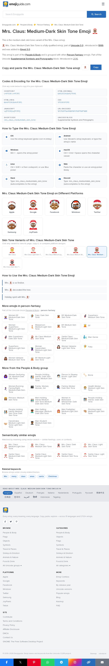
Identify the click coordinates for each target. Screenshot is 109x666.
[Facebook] (5, 521)
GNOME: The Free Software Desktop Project (23, 641)
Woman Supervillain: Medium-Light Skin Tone (41, 349)
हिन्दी (35, 497)
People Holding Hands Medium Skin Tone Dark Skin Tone (13, 412)
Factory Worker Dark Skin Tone (66, 387)
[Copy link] (88, 662)
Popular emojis (63, 593)
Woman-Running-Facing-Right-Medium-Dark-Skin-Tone (14, 389)
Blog (58, 597)
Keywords (60, 581)
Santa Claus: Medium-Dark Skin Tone (67, 338)
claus (23, 476)
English (8, 493)
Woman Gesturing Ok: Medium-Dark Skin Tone (14, 376)
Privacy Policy (9, 625)
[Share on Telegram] (61, 662)
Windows (7, 589)
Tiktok (5, 605)
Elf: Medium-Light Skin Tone (40, 359)
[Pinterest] (16, 521)
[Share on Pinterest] (34, 662)
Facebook (7, 585)
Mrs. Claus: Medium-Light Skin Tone (14, 446)
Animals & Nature (10, 557)
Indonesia (45, 497)
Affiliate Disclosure (11, 629)
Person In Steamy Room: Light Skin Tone (67, 376)
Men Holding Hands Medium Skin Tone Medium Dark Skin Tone (41, 401)
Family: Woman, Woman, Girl (39, 387)
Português (77, 493)
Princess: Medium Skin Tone (14, 399)
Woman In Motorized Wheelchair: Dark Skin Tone (67, 401)
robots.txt (102, 654)
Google (6, 581)
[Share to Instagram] (75, 662)
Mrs (5, 476)
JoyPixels (7, 601)
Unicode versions (64, 589)
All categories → (63, 565)
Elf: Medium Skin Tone (66, 326)
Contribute (7, 617)
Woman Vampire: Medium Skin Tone (14, 359)
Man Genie (90, 337)
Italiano (51, 493)
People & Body (26, 25)
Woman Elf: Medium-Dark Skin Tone (14, 317)
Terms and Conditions (12, 621)
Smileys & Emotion (11, 553)
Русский (89, 493)
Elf (86, 325)
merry (14, 476)
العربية (26, 497)
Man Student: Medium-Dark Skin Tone (40, 423)
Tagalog (56, 497)
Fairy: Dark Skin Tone (39, 316)
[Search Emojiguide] (45, 14)
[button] (27, 92)
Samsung (7, 597)
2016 (75, 58)
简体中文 (100, 493)
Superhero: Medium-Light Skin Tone (14, 348)
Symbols (7, 545)
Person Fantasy (43, 25)
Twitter (6, 593)
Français (40, 493)
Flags (5, 537)
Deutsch (29, 493)
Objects (6, 541)
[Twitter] (11, 521)
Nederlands (63, 493)
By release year (63, 585)
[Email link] (102, 662)
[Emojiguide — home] (16, 4)
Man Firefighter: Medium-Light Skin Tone (67, 411)
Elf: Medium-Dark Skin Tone (66, 316)
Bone (88, 375)
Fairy (87, 347)
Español (18, 493)
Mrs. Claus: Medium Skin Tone (41, 445)
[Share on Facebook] (6, 662)
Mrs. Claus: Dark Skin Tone (66, 445)
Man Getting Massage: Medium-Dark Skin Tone (41, 411)
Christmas (52, 476)
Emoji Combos (62, 577)
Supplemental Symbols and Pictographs (76, 120)
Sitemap (93, 654)
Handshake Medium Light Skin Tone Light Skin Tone (14, 424)
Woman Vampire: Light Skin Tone (66, 347)
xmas (32, 476)
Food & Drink (9, 561)
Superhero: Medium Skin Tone (94, 316)
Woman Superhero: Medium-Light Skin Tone (14, 328)
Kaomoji (59, 601)
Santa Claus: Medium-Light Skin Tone (41, 456)
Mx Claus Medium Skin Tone (40, 337)
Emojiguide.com (9, 25)
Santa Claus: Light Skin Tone (93, 455)
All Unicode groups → (12, 565)
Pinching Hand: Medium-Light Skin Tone (93, 411)
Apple (5, 577)
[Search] (96, 14)
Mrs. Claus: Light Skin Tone (93, 445)
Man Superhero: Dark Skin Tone (13, 337)
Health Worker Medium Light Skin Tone (93, 388)
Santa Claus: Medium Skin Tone (67, 455)
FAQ (58, 605)
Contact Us (8, 637)
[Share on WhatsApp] (47, 662)
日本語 (8, 497)
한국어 (17, 497)
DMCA (6, 633)
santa (41, 476)
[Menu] (103, 4)
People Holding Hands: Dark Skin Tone (93, 400)
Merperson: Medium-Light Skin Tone (41, 327)
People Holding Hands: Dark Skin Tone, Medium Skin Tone (41, 377)
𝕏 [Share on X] (20, 662)
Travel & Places (9, 549)
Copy (95, 67)
